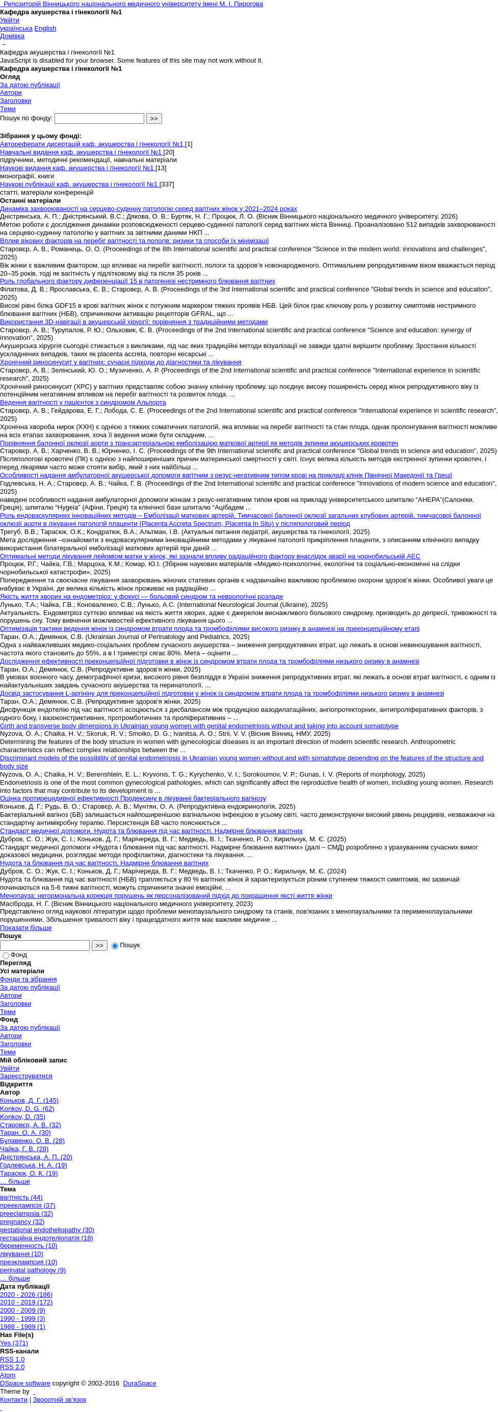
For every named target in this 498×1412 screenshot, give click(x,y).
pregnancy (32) (22, 1221)
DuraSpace (139, 1383)
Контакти (14, 1399)
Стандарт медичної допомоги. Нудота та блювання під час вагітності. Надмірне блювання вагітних (151, 831)
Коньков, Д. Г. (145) (29, 1100)
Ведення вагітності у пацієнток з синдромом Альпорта (83, 402)
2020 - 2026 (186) (26, 1294)
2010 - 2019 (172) (26, 1302)
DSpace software (25, 1383)
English (46, 28)
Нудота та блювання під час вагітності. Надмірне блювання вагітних (104, 863)
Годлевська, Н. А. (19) (33, 1165)
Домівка (12, 36)
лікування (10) (21, 1254)
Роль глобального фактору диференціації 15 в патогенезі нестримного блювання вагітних (137, 281)
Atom (7, 1375)
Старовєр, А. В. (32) (30, 1125)
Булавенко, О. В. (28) (32, 1140)
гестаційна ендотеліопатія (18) (46, 1238)
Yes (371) (14, 1343)
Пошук (126, 945)
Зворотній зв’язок (59, 1399)
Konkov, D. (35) (22, 1117)
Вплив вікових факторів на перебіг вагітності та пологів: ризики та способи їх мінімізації (134, 241)
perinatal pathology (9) (33, 1270)
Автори (11, 92)
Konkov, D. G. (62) (27, 1108)
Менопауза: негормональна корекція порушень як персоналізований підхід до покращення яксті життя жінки (166, 895)
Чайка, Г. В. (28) (24, 1149)
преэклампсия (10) (28, 1262)
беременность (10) (29, 1245)
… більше (15, 1181)
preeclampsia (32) (26, 1213)
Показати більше (26, 927)
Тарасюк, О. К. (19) (29, 1173)
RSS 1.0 (12, 1359)
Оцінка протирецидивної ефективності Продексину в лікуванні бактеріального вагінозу (133, 798)
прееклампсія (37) (28, 1205)
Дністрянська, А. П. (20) (36, 1157)
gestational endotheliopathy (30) (47, 1230)
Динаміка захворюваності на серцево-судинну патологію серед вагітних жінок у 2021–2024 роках (148, 208)
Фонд (15, 954)
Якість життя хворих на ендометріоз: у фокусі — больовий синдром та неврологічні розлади (141, 596)
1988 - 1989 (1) (22, 1326)
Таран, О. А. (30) (25, 1132)
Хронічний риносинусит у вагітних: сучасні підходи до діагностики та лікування (121, 362)
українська (16, 28)
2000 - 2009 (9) (22, 1310)
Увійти (9, 20)
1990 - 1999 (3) (22, 1318)
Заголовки (15, 100)
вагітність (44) (21, 1197)
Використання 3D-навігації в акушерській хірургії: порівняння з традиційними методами (134, 322)
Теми (8, 109)
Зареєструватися (26, 1076)
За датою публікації (30, 85)
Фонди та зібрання (28, 979)
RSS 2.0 (12, 1367)
